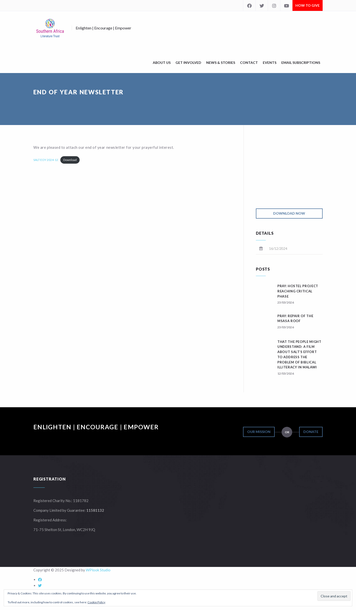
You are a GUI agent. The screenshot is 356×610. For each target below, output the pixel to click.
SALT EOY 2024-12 (45, 160)
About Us (162, 62)
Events (269, 62)
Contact (249, 62)
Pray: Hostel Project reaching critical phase (297, 291)
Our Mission (258, 432)
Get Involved (188, 62)
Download (70, 160)
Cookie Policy (96, 602)
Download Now (289, 213)
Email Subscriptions (300, 62)
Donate (310, 432)
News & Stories (220, 62)
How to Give (307, 5)
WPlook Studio (98, 570)
